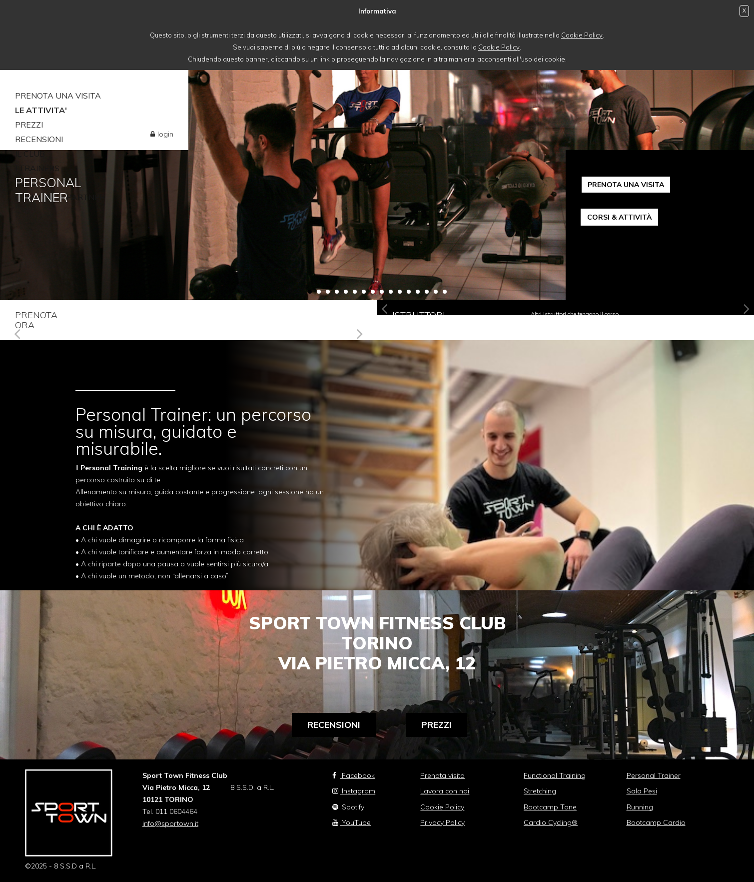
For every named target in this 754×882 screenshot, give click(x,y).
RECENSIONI (39, 139)
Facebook (353, 775)
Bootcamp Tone (550, 806)
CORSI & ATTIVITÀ (619, 217)
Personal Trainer (654, 775)
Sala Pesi (642, 790)
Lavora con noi (444, 790)
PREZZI (29, 125)
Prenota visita (442, 775)
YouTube (351, 822)
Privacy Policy (442, 822)
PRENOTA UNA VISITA (58, 96)
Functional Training (555, 775)
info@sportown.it (170, 823)
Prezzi (436, 724)
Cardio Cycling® (551, 822)
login (165, 134)
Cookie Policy (582, 35)
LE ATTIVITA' (41, 110)
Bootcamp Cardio (656, 822)
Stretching (540, 790)
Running (640, 806)
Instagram (353, 790)
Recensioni (333, 724)
